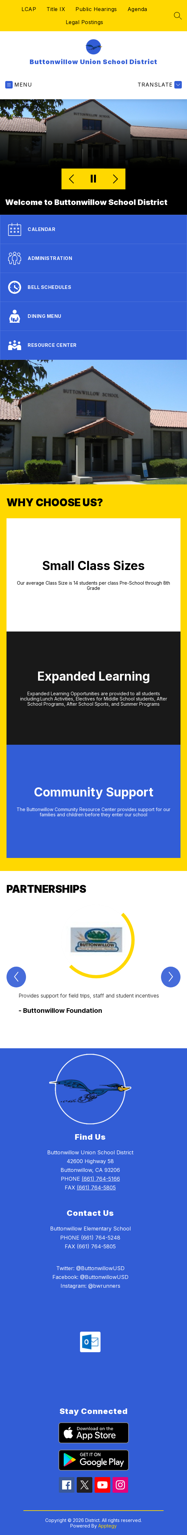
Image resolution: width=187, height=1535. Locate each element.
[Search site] (178, 16)
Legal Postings (84, 22)
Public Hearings (96, 9)
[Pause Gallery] (93, 179)
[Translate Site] (159, 85)
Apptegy (107, 1525)
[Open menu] (18, 85)
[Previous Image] (72, 179)
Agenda (137, 9)
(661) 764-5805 (96, 1187)
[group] (94, 965)
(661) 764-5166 (101, 1178)
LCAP (28, 9)
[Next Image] (115, 179)
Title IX (56, 9)
